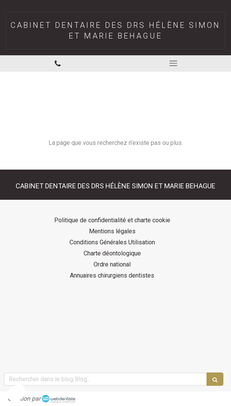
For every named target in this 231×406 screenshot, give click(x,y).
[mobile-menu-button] (173, 63)
